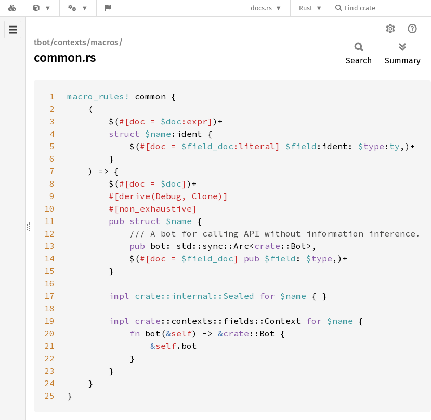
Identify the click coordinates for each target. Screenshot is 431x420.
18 (49, 308)
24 (49, 383)
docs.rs (261, 8)
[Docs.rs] (12, 8)
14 (49, 258)
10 (49, 208)
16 (49, 283)
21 (49, 345)
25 (49, 395)
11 (49, 221)
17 (49, 296)
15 (49, 271)
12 (49, 233)
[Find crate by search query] (387, 8)
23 (49, 370)
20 (49, 333)
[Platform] (78, 8)
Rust (305, 8)
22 (49, 358)
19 (49, 321)
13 (49, 246)
